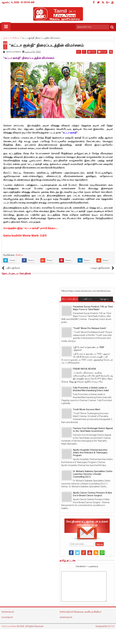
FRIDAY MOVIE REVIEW (84, 368)
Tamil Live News (9, 626)
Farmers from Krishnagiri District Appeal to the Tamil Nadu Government (93, 429)
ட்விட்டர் (87, 299)
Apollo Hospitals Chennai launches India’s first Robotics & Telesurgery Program (90, 453)
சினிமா (19, 255)
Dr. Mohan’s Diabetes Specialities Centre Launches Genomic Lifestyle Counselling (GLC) (92, 474)
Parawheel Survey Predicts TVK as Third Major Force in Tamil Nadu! (93, 308)
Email (103, 52)
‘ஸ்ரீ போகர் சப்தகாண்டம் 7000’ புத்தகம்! (88, 348)
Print (92, 52)
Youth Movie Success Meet (86, 409)
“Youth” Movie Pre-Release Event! (89, 328)
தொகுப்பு (104, 299)
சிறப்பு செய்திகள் (70, 299)
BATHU (111, 626)
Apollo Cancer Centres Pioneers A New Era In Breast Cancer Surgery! (92, 494)
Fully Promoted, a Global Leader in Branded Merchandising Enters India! (91, 389)
